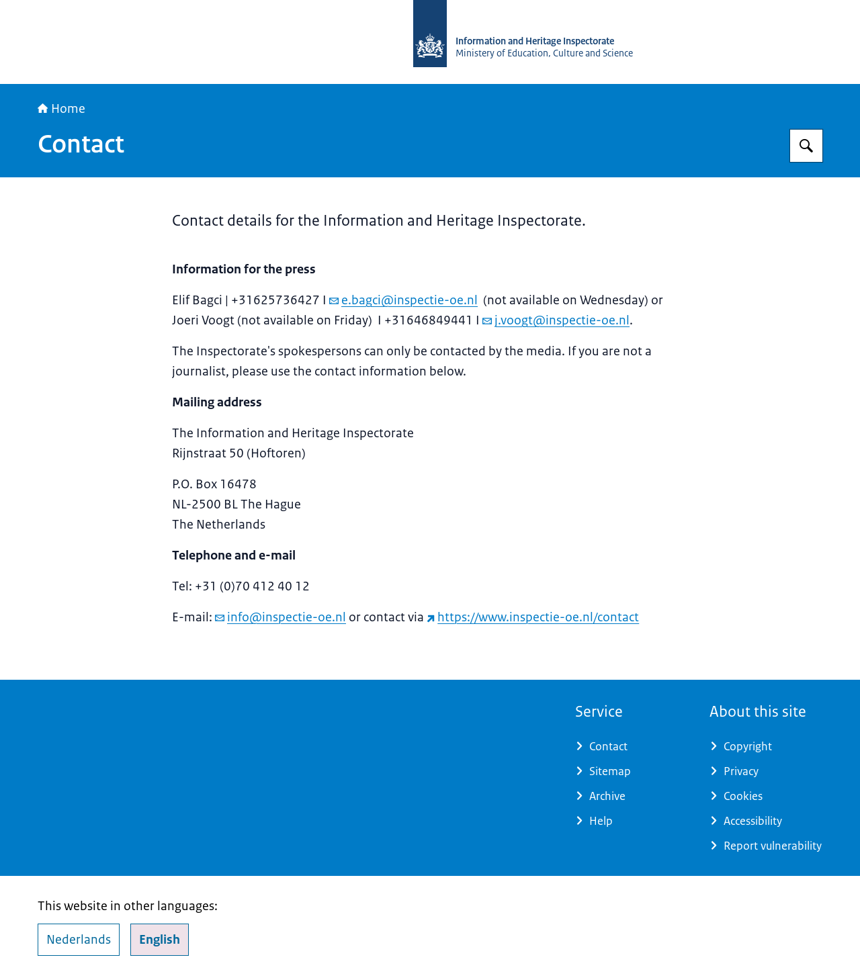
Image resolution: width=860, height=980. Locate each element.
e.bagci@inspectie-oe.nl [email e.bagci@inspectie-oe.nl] (403, 300)
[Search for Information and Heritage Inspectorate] (806, 146)
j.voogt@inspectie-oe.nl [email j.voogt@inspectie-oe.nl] (556, 320)
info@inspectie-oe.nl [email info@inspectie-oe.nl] (280, 617)
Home (61, 109)
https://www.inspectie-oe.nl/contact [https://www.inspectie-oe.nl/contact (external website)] (533, 617)
